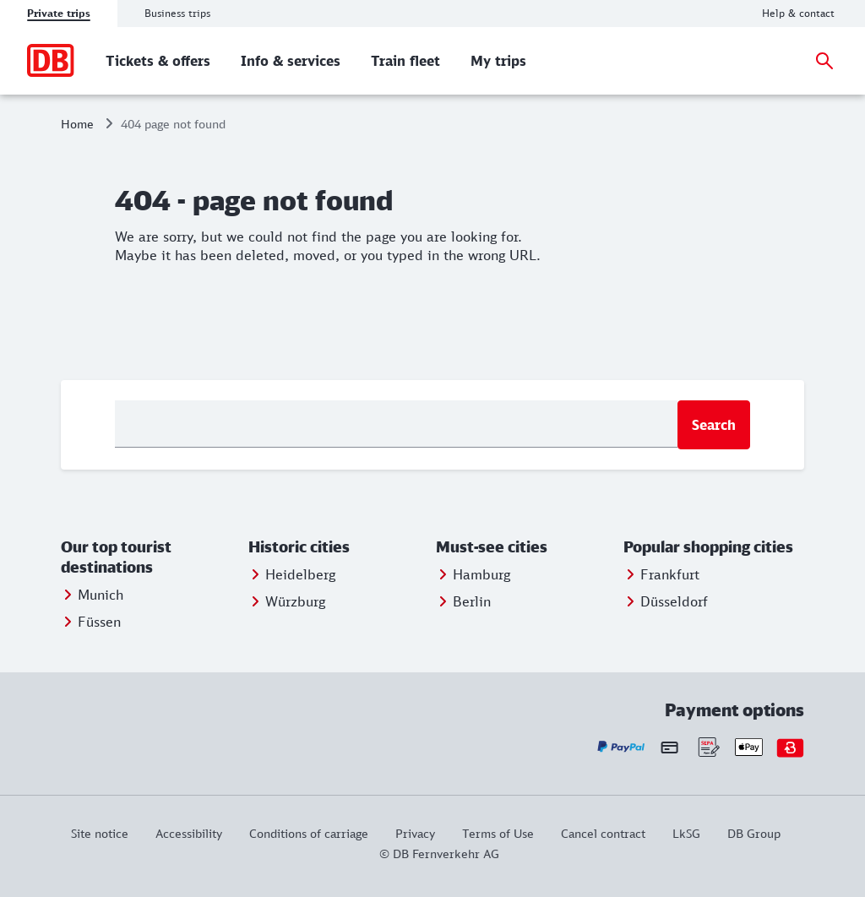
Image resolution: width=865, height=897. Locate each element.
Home (77, 124)
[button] (151, 557)
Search (714, 424)
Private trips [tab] (58, 13)
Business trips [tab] (177, 13)
